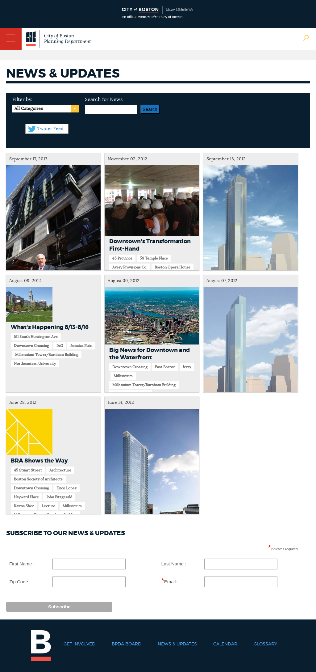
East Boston (165, 367)
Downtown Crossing (31, 346)
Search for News (104, 99)
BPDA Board (126, 644)
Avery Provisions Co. (129, 267)
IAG (59, 346)
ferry (187, 367)
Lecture (48, 506)
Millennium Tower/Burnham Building (46, 355)
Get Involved (79, 644)
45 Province (122, 258)
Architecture (60, 470)
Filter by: (22, 99)
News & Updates (177, 644)
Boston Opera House (172, 267)
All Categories (29, 109)
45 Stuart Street (28, 470)
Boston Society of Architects (38, 479)
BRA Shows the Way (39, 461)
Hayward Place (26, 497)
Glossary (265, 644)
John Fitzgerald (59, 497)
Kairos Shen (24, 506)
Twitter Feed (50, 129)
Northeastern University (35, 364)
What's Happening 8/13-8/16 (50, 327)
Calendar (225, 644)
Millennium (123, 376)
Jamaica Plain (81, 346)
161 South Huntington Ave (36, 337)
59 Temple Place (154, 258)
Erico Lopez (66, 488)
